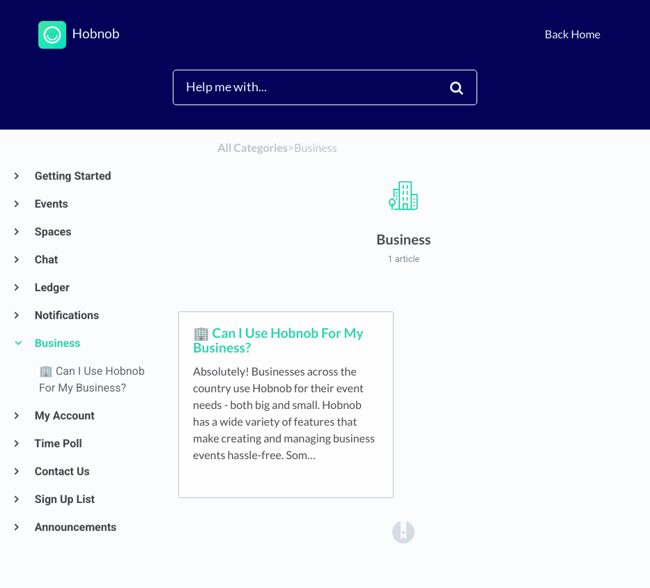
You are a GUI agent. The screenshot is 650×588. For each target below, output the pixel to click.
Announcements (74, 527)
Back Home (573, 34)
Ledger (51, 287)
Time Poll (57, 443)
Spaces (52, 231)
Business (56, 343)
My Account (64, 415)
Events (50, 203)
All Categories (252, 148)
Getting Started (72, 176)
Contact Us (61, 471)
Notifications (66, 315)
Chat (45, 259)
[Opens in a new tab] (403, 531)
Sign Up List (64, 499)
